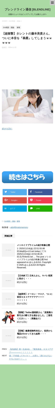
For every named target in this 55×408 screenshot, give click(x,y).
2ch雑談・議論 (10, 221)
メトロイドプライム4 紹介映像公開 (33, 245)
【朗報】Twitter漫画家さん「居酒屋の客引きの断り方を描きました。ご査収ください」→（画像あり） (35, 315)
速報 (18, 221)
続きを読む (7, 129)
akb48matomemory (19, 227)
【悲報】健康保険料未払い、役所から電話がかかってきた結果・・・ (34, 332)
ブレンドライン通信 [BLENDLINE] (27, 9)
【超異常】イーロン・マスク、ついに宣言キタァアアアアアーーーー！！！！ (34, 297)
